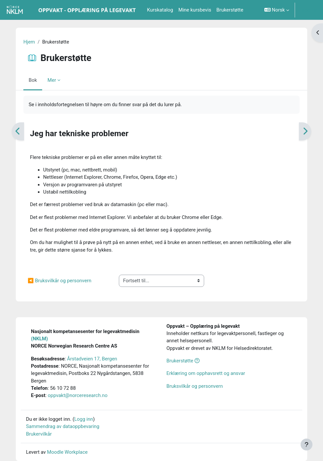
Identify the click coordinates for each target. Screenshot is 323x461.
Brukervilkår (39, 434)
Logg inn (308, 10)
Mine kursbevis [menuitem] (194, 10)
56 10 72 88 (63, 388)
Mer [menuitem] (51, 80)
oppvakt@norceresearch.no (77, 395)
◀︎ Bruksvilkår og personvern (59, 281)
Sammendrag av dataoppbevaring (62, 426)
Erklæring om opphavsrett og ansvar (206, 373)
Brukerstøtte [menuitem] (229, 10)
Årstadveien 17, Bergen (92, 359)
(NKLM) (39, 339)
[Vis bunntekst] (306, 444)
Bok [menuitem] (33, 80)
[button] (276, 10)
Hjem (29, 42)
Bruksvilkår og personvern (195, 386)
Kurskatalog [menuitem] (160, 10)
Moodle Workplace (67, 452)
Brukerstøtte (183, 361)
